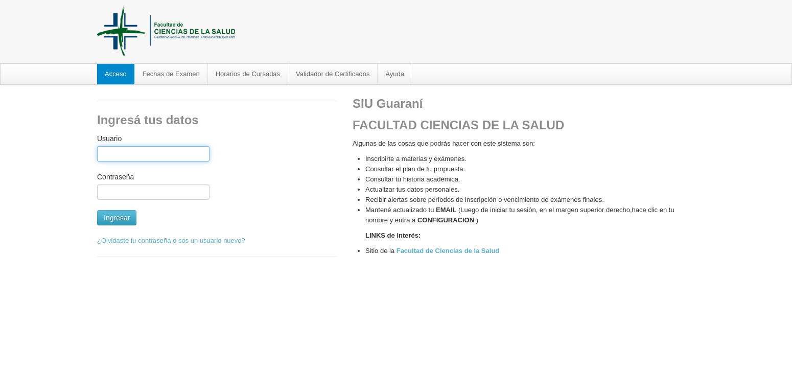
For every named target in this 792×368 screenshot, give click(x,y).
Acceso (116, 74)
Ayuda (394, 74)
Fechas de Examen (171, 74)
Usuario (109, 138)
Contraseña (115, 177)
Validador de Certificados (332, 74)
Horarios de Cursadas (248, 74)
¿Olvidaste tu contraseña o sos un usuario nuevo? (171, 240)
